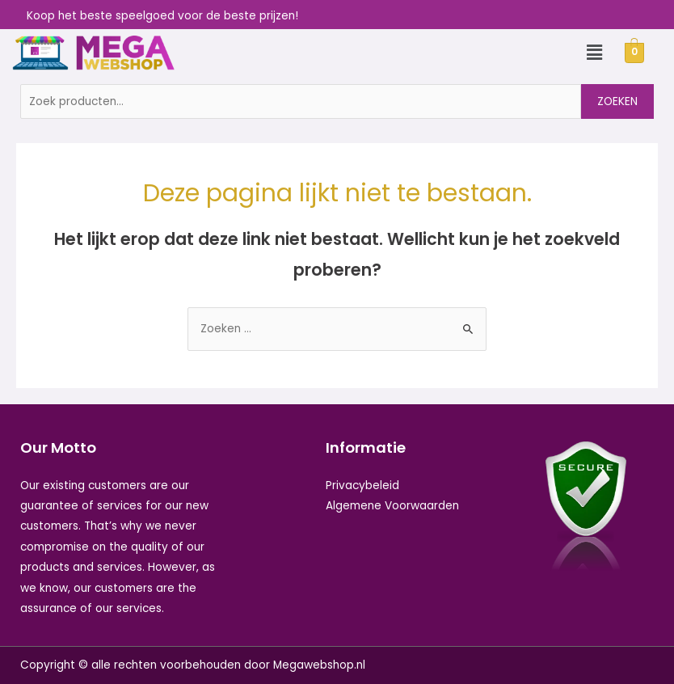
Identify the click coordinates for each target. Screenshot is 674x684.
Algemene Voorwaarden (392, 505)
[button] (594, 52)
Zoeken (617, 101)
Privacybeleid (362, 485)
